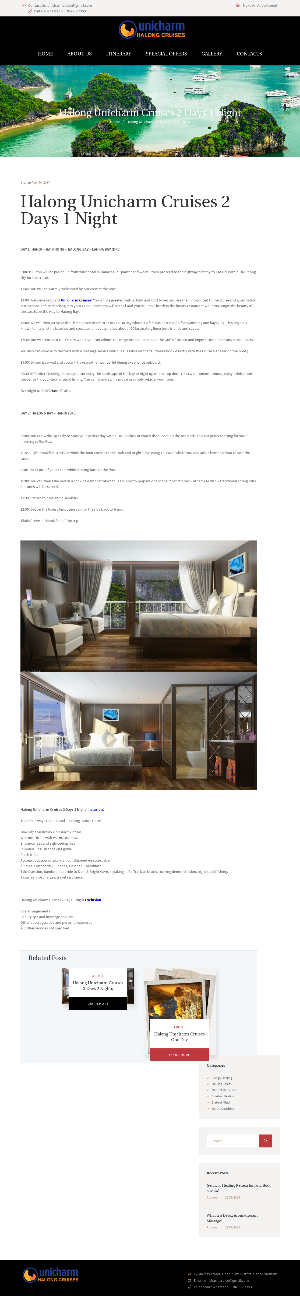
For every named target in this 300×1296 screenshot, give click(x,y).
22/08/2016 (232, 1197)
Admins (212, 1197)
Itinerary (118, 54)
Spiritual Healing (223, 1096)
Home (45, 54)
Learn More (97, 1004)
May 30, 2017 (41, 182)
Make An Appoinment (260, 5)
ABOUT (98, 976)
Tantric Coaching (223, 1109)
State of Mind (221, 1102)
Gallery (212, 54)
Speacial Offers (166, 54)
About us (80, 54)
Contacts (249, 54)
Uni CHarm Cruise (56, 390)
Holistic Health (222, 1084)
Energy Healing (222, 1078)
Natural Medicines (224, 1090)
